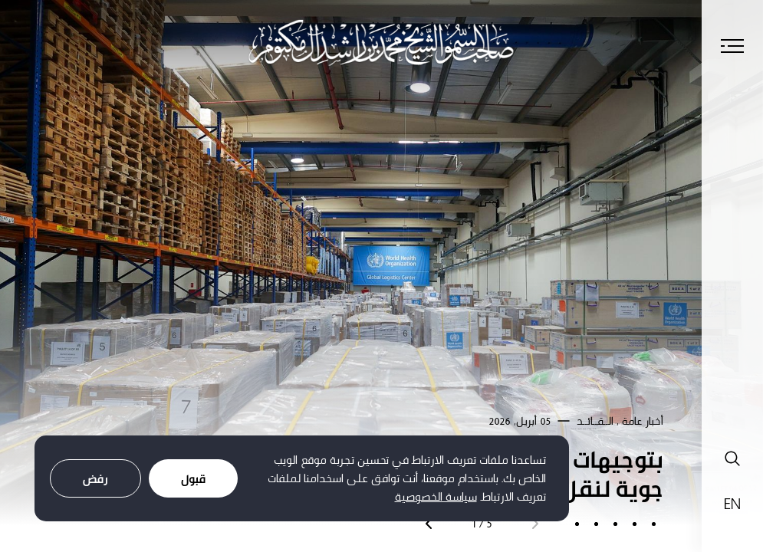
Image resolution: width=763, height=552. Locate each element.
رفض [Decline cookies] (95, 479)
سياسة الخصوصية (436, 496)
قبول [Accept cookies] (193, 479)
